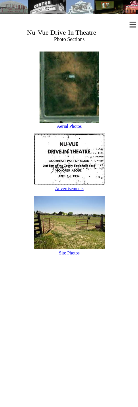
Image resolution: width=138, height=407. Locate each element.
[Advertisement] (69, 338)
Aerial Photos (69, 126)
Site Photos (69, 252)
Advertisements (69, 188)
